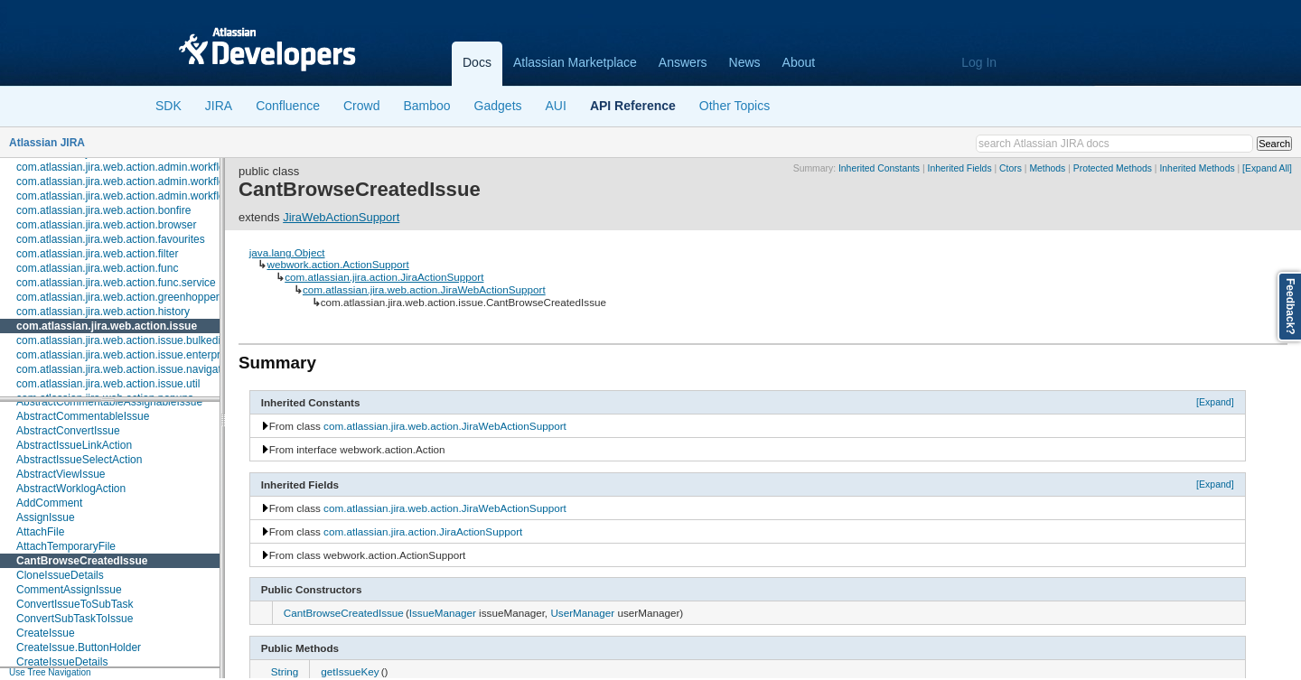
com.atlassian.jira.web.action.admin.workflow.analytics (146, 167)
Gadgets (498, 105)
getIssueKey (350, 671)
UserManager (582, 613)
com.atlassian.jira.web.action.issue (106, 326)
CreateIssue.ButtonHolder (78, 647)
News (745, 62)
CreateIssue (45, 633)
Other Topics (734, 105)
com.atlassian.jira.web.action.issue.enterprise (125, 355)
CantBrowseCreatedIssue (81, 560)
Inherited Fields (960, 168)
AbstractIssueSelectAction (79, 459)
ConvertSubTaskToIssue (74, 618)
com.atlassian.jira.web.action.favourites (110, 239)
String (285, 671)
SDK (168, 105)
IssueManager (442, 613)
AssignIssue (45, 517)
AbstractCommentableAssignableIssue (109, 402)
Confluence (288, 105)
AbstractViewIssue (61, 474)
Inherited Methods (1196, 168)
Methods (1047, 168)
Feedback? (1290, 306)
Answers (683, 62)
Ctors (1010, 168)
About (799, 62)
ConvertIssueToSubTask (74, 604)
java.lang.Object (287, 252)
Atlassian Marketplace (575, 62)
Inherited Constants (879, 168)
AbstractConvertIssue (68, 430)
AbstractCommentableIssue (82, 416)
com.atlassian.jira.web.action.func (97, 268)
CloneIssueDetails (60, 575)
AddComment (49, 503)
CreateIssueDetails (62, 662)
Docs (477, 62)
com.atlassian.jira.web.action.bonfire (103, 210)
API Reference (633, 105)
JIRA (218, 105)
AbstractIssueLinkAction (74, 445)
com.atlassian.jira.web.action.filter (97, 253)
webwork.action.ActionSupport (337, 264)
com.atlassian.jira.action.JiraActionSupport (384, 277)
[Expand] (1215, 401)
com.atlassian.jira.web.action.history (103, 311)
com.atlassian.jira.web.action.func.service (116, 282)
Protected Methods (1112, 168)
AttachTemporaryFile (66, 546)
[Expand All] (1267, 168)
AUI (556, 105)
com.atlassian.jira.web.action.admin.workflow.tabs (136, 196)
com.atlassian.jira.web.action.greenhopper (118, 297)
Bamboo (426, 105)
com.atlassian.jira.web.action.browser (106, 225)
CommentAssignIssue (69, 589)
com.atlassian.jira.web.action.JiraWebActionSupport (424, 289)
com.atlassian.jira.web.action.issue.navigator (123, 369)
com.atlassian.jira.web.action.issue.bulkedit (119, 340)
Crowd (361, 105)
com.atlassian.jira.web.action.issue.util (108, 383)
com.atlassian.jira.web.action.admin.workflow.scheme (144, 181)
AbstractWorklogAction (71, 488)
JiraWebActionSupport (341, 217)
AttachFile (40, 532)
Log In (979, 62)
